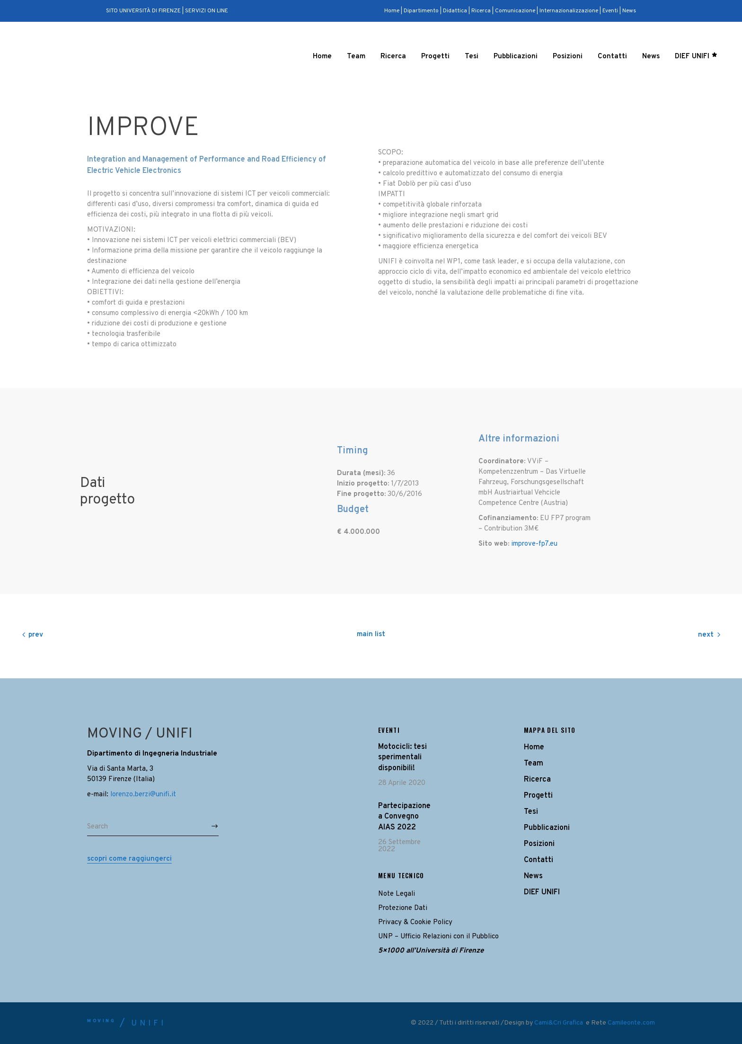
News (629, 11)
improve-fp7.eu (534, 544)
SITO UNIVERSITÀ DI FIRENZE (143, 11)
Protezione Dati (402, 908)
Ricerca (481, 11)
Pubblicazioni (547, 828)
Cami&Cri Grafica (559, 1023)
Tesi (531, 812)
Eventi (610, 11)
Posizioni (539, 844)
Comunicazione (515, 11)
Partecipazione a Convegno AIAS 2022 (404, 816)
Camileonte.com (631, 1023)
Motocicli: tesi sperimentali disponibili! (402, 757)
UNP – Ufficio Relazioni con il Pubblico (438, 936)
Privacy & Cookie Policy (415, 922)
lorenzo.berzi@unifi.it (143, 794)
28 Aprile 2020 (401, 783)
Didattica (455, 11)
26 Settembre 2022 (399, 846)
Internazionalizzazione (568, 11)
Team (533, 763)
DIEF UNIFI (542, 892)
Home (392, 11)
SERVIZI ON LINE (206, 11)
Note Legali (396, 894)
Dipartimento (421, 11)
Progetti (538, 796)
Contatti (538, 860)
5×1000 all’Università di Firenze (431, 950)
